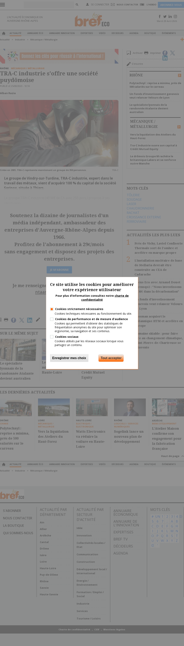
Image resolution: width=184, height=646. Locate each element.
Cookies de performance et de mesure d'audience (91, 319)
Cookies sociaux (66, 336)
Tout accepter (111, 358)
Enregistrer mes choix (69, 358)
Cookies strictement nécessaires (79, 309)
